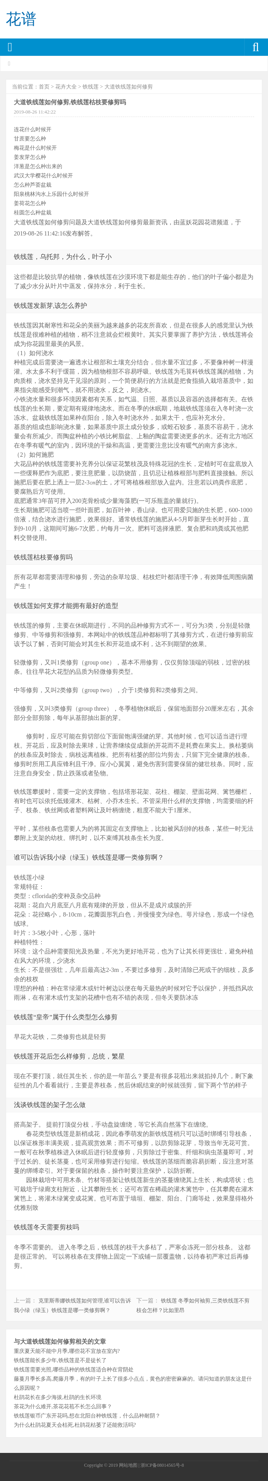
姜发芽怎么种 (30, 157)
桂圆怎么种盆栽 (32, 212)
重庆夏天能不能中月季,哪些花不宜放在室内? (67, 1351)
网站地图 (128, 1465)
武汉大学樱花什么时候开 (43, 175)
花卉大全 (66, 87)
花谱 (21, 19)
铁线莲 (91, 87)
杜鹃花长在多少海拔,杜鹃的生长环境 (57, 1397)
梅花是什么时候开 (35, 148)
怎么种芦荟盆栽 (32, 185)
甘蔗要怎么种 (30, 138)
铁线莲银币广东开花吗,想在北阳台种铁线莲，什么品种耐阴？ (87, 1416)
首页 (44, 87)
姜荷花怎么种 (30, 203)
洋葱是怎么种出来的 (38, 166)
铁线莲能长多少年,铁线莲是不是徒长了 (60, 1360)
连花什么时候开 (32, 129)
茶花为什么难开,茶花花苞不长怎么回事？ (63, 1406)
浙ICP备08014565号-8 (162, 1465)
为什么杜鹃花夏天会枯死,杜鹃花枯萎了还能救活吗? (75, 1425)
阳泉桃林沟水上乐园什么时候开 (51, 194)
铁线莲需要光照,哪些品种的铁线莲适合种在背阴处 (74, 1369)
